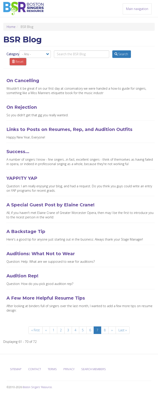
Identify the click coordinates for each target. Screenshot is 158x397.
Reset (18, 61)
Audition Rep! (22, 275)
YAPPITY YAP (21, 178)
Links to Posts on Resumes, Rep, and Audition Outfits (69, 129)
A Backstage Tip (25, 231)
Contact (34, 369)
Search (121, 54)
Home (11, 27)
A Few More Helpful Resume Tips (45, 298)
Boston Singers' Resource (37, 387)
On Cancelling (22, 80)
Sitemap (16, 369)
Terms (52, 369)
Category (12, 54)
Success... (17, 151)
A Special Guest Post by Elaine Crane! (50, 204)
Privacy (69, 369)
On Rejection (21, 107)
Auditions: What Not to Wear (40, 253)
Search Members (93, 369)
